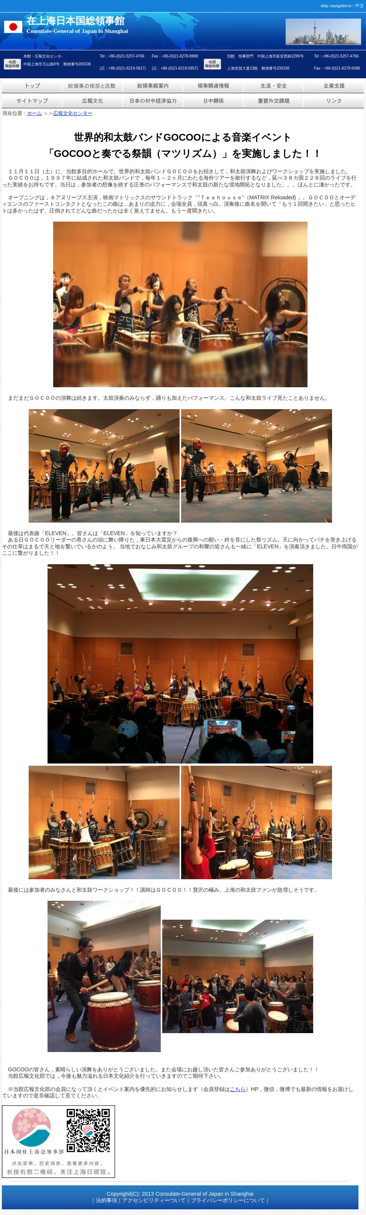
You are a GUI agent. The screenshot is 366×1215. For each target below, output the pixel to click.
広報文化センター (72, 113)
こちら (238, 1089)
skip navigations (336, 5)
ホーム (34, 113)
